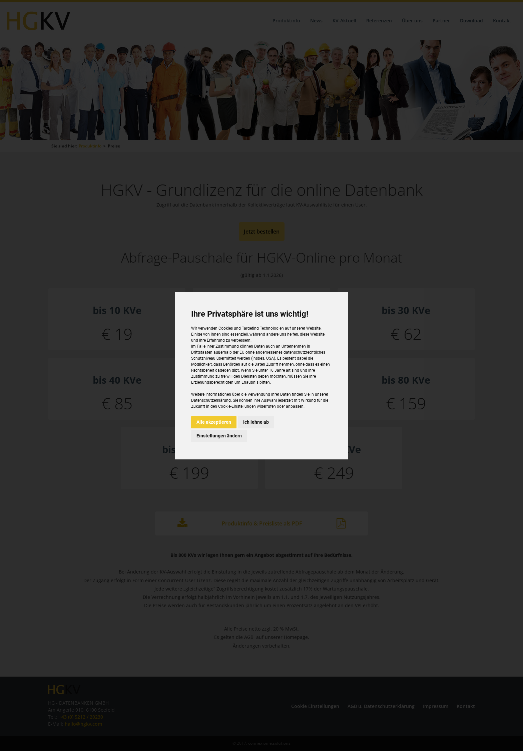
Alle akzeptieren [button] (213, 422)
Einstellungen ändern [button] (219, 435)
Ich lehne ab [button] (256, 422)
